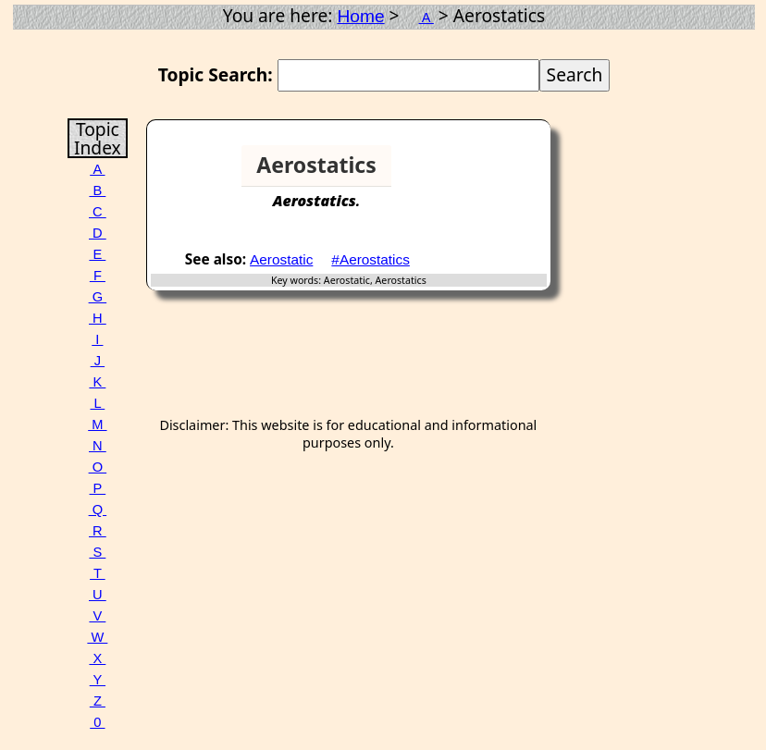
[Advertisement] (480, 173)
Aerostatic (281, 259)
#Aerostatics (370, 259)
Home (360, 16)
